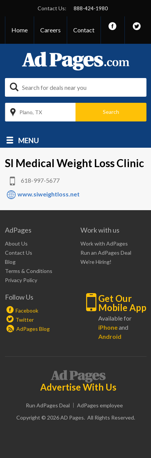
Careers (50, 30)
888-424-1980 (91, 8)
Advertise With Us (78, 387)
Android (109, 336)
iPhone (108, 327)
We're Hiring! (96, 262)
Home (19, 30)
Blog (10, 262)
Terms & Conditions (28, 271)
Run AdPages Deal (48, 405)
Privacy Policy (21, 280)
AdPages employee (100, 405)
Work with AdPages (104, 243)
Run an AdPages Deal (105, 252)
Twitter (25, 319)
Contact (83, 30)
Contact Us (18, 252)
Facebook (27, 310)
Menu (28, 140)
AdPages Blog (28, 329)
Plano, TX (30, 112)
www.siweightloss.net (48, 194)
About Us (16, 243)
